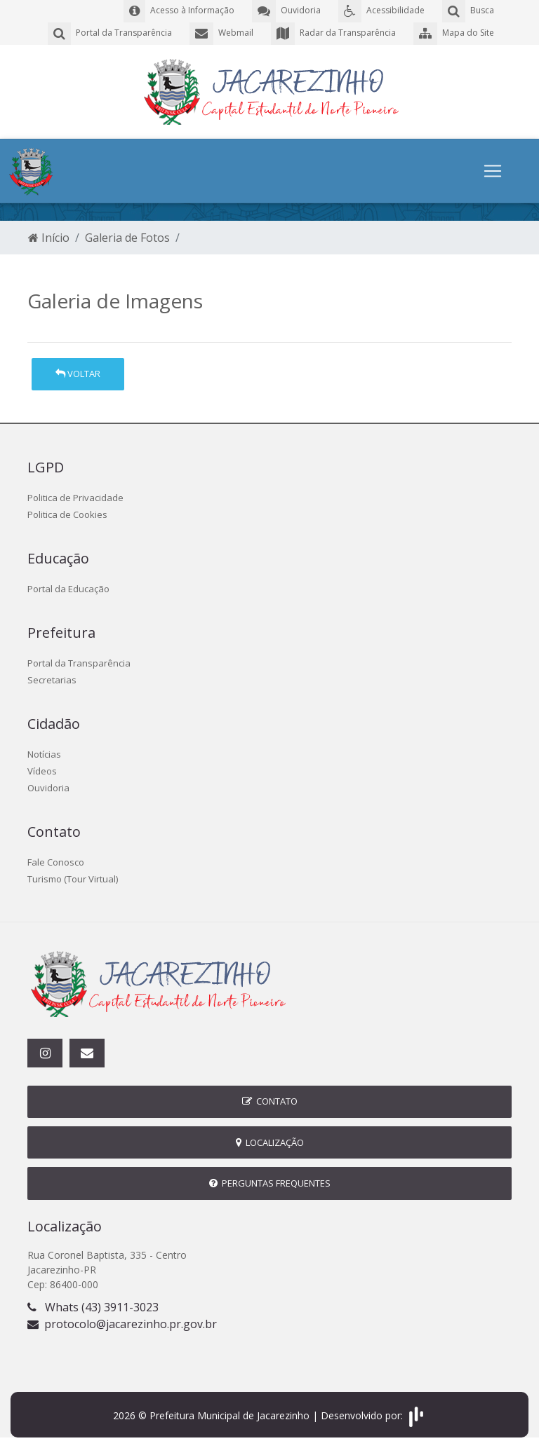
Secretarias (51, 680)
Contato (270, 1101)
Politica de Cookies (67, 514)
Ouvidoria (48, 787)
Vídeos (42, 771)
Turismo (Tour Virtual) (72, 879)
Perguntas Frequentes (270, 1183)
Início (48, 237)
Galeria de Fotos (127, 237)
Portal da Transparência (79, 663)
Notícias (44, 754)
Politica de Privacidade (75, 497)
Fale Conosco (55, 862)
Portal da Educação (68, 588)
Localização (270, 1142)
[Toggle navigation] (493, 171)
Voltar (77, 373)
